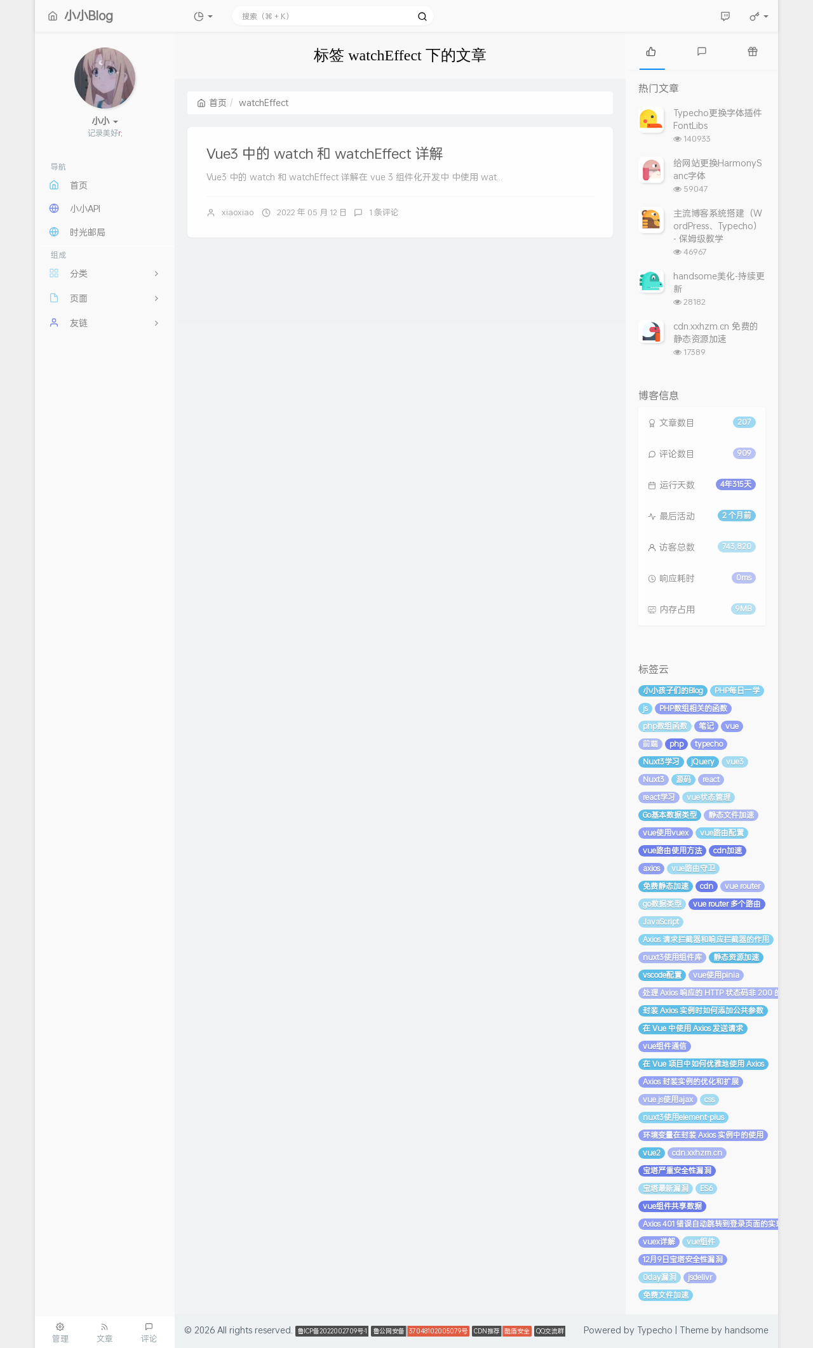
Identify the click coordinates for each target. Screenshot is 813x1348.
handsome (747, 1330)
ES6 (706, 1188)
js (645, 708)
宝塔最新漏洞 (666, 1188)
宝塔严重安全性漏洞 (677, 1170)
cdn (706, 886)
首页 (212, 103)
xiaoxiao (237, 212)
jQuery (703, 761)
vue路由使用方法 (672, 850)
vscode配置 (662, 975)
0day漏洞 (659, 1277)
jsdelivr (700, 1277)
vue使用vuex (666, 832)
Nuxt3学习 (661, 761)
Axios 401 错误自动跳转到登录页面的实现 (713, 1223)
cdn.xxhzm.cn (697, 1152)
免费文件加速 (666, 1295)
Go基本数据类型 (670, 815)
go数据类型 (662, 903)
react (711, 779)
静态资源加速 (736, 957)
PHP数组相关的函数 (693, 708)
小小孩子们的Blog (673, 690)
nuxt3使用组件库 (672, 957)
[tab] (651, 51)
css (709, 1099)
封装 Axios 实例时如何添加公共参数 (703, 1010)
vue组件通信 (665, 1046)
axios (651, 868)
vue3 (735, 761)
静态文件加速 (731, 815)
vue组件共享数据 (672, 1206)
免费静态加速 (666, 886)
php (676, 743)
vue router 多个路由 (727, 903)
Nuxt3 (653, 779)
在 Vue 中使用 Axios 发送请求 (693, 1028)
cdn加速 (727, 850)
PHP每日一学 (737, 690)
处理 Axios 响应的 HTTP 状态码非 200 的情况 (720, 992)
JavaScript (661, 921)
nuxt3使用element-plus (683, 1117)
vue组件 (701, 1241)
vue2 (652, 1152)
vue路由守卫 (693, 868)
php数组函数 (665, 726)
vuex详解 (659, 1241)
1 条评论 (384, 212)
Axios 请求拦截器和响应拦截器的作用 (706, 939)
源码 (683, 779)
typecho (709, 743)
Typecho (655, 1330)
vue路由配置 (722, 832)
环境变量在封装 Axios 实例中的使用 (703, 1135)
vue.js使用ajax (668, 1099)
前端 (650, 743)
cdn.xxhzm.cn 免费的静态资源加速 (715, 332)
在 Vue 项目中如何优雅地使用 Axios (703, 1063)
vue (732, 726)
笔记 (706, 726)
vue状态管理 (708, 797)
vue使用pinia (716, 975)
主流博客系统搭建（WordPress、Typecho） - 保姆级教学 (717, 225)
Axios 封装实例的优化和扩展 (691, 1081)
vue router (742, 886)
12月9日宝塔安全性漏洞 (683, 1259)
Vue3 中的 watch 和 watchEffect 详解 (324, 153)
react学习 (659, 797)
